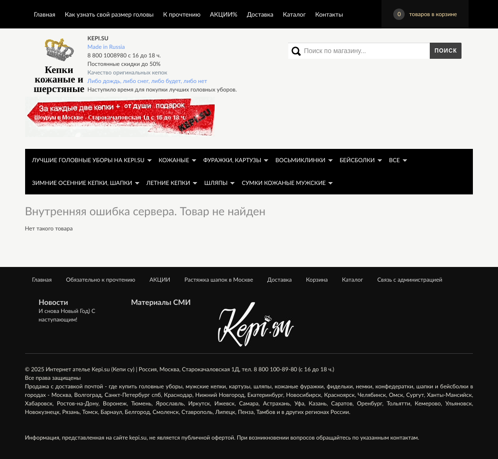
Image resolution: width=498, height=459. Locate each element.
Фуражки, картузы (232, 160)
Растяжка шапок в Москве (218, 279)
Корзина (317, 279)
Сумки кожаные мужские (284, 182)
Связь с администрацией (409, 279)
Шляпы (215, 182)
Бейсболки (357, 160)
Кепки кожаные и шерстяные (59, 64)
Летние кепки (168, 182)
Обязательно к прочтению (100, 279)
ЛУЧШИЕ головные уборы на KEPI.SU (88, 160)
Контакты (329, 14)
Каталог (294, 14)
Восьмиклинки (300, 160)
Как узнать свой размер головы (109, 14)
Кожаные (174, 160)
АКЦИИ (159, 279)
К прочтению (181, 14)
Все (394, 160)
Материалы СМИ (161, 302)
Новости (53, 302)
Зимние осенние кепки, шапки (82, 182)
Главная (44, 14)
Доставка (260, 14)
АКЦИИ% (223, 14)
